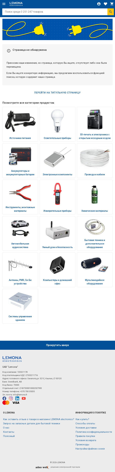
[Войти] (99, 4)
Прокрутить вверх (57, 345)
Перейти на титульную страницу (57, 92)
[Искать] (110, 11)
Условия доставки (85, 427)
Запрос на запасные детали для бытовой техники (31, 423)
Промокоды (82, 444)
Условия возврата (85, 440)
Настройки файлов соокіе (90, 448)
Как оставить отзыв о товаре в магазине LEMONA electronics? (38, 419)
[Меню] (4, 4)
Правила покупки (85, 436)
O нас (6, 427)
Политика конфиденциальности (93, 431)
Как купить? (82, 419)
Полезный (9, 436)
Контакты (8, 431)
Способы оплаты (85, 423)
